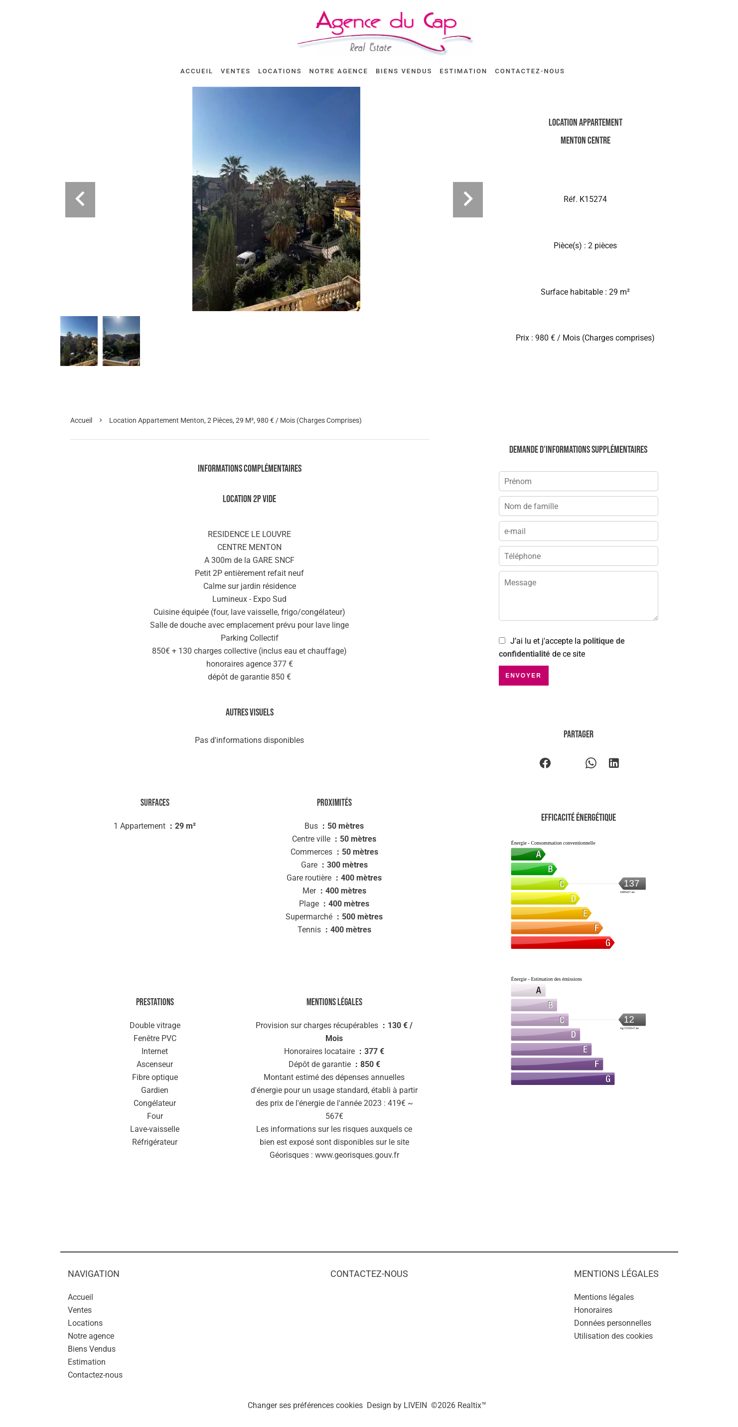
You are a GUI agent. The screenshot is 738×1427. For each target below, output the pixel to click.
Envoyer (523, 675)
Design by (397, 1405)
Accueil (81, 420)
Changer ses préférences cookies (305, 1405)
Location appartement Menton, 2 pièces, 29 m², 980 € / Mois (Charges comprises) (235, 420)
